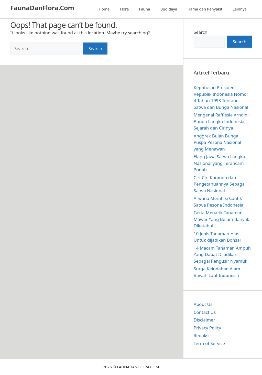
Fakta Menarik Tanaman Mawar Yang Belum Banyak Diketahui (221, 219)
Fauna (144, 9)
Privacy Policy (207, 328)
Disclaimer (204, 320)
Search (201, 32)
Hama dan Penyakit (204, 9)
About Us (203, 304)
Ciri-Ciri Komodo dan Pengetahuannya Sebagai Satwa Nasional (220, 184)
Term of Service (209, 343)
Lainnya (240, 9)
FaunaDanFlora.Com (42, 7)
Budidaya (168, 9)
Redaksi (202, 335)
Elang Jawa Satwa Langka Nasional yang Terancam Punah (219, 163)
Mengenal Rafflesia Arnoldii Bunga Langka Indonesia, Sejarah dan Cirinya (222, 121)
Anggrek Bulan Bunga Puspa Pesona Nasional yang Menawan (217, 142)
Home (104, 9)
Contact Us (205, 312)
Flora (124, 9)
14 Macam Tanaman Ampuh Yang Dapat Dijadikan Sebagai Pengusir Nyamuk (222, 254)
